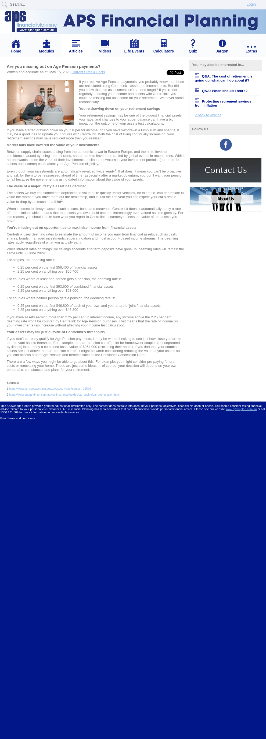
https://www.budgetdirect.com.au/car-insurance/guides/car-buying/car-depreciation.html (64, 394)
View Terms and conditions (17, 418)
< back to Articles (208, 115)
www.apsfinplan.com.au (241, 409)
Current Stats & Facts (88, 72)
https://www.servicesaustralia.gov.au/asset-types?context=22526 (50, 388)
